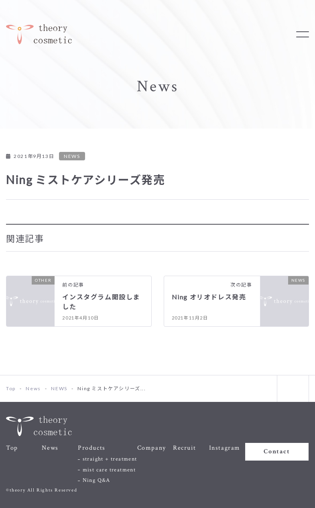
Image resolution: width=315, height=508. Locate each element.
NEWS (72, 156)
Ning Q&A (96, 480)
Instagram (224, 448)
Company (151, 448)
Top (12, 448)
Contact (277, 451)
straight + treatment (110, 459)
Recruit (184, 448)
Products (92, 448)
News (50, 448)
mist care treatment (109, 469)
